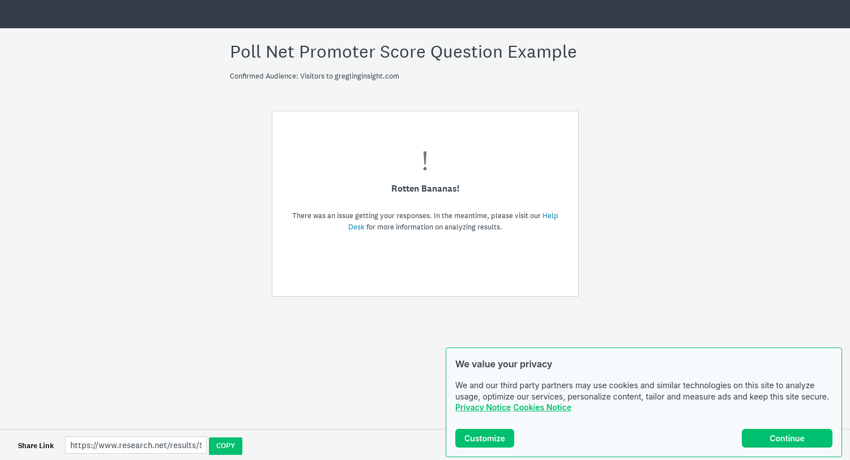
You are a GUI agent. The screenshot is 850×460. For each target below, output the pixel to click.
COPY (225, 446)
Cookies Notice (542, 407)
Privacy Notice (483, 407)
